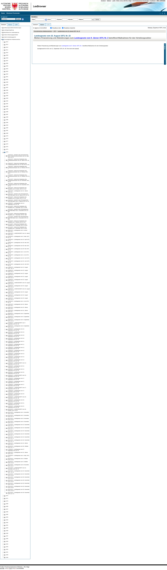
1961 (7, 525)
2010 (7, 52)
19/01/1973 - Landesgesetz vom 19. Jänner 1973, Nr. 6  (18, 444)
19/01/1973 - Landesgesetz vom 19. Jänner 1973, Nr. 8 (18, 453)
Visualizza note (56, 28)
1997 (7, 87)
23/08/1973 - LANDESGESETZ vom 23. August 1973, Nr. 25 (19, 283)
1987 (7, 114)
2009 (7, 55)
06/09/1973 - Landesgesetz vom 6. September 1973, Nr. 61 (18, 317)
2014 (7, 41)
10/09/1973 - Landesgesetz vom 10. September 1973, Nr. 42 (16, 339)
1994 (7, 95)
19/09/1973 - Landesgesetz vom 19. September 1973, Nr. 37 (16, 394)
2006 (7, 63)
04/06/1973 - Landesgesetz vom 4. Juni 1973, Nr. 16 (18, 255)
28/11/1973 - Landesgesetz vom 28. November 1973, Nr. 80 (19, 477)
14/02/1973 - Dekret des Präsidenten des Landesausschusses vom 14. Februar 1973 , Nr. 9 (18, 172)
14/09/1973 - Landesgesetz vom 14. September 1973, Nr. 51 (16, 366)
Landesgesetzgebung (9, 30)
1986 (7, 117)
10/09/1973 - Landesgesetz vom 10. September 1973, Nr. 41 (16, 336)
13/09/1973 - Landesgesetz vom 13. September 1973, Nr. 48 (16, 357)
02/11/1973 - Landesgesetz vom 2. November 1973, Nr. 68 (18, 413)
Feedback (152, 0)
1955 (7, 541)
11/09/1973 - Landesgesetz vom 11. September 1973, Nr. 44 (16, 345)
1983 (7, 125)
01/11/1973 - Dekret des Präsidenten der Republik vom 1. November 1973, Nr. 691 (17, 228)
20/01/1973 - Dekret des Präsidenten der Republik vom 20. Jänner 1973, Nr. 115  (17, 188)
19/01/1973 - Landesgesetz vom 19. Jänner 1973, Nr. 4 (18, 305)
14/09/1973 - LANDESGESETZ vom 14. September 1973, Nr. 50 (17, 363)
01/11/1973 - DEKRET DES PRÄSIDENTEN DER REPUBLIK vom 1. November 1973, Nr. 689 (18, 218)
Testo (33, 19)
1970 (7, 501)
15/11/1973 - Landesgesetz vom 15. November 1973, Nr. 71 (19, 428)
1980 (7, 133)
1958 (7, 533)
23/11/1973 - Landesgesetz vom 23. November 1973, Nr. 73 (19, 434)
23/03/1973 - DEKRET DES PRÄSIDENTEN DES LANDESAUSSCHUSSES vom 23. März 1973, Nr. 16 (18, 156)
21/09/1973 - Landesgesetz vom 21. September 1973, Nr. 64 (16, 403)
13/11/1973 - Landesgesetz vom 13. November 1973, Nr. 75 (19, 425)
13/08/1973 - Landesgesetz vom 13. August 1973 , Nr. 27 (18, 268)
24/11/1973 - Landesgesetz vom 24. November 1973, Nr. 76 (19, 437)
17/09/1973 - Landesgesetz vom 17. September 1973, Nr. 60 (16, 391)
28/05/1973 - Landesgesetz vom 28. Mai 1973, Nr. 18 (18, 246)
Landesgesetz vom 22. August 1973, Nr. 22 (69, 31)
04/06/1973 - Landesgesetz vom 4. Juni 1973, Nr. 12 (18, 302)
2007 (7, 60)
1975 (7, 146)
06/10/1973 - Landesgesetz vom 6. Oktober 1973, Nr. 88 (18, 459)
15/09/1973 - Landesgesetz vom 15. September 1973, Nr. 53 (16, 373)
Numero (59, 19)
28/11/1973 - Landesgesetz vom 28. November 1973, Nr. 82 (19, 481)
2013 (7, 44)
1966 (7, 511)
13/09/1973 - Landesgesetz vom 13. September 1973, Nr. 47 (16, 354)
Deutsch (103, 0)
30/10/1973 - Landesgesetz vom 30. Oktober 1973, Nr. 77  (18, 447)
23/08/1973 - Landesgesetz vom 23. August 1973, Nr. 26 (18, 286)
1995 (7, 92)
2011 (7, 49)
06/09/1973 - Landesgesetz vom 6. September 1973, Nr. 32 (18, 314)
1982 (7, 127)
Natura (81, 19)
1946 (7, 557)
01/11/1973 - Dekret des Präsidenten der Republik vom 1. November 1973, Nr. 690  (18, 224)
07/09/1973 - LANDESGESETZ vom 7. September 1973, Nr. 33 (17, 323)
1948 (7, 554)
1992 (7, 101)
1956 (7, 538)
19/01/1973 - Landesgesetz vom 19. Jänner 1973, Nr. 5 (18, 308)
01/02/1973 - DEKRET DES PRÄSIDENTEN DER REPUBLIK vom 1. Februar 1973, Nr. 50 (18, 201)
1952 (7, 549)
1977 (7, 141)
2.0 (11, 568)
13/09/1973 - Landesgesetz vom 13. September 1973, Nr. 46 (16, 351)
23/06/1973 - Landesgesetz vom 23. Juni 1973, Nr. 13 (19, 258)
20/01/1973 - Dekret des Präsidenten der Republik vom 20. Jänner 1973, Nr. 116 (17, 197)
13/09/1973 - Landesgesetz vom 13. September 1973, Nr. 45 (16, 348)
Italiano (109, 0)
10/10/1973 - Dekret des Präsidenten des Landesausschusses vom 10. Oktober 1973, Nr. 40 (19, 176)
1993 (7, 98)
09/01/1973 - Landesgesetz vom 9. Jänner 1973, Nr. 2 (17, 231)
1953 (7, 546)
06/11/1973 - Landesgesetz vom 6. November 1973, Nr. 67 (18, 422)
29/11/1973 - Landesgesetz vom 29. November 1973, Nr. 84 (19, 484)
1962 (7, 522)
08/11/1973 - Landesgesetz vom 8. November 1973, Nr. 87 (18, 465)
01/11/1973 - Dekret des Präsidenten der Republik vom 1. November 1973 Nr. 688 (17, 214)
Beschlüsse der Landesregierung (11, 32)
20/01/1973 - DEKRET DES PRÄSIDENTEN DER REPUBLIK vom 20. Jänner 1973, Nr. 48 (18, 194)
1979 (7, 135)
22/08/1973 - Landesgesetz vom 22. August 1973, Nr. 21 (18, 271)
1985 (7, 119)
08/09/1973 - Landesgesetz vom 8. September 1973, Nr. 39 (18, 326)
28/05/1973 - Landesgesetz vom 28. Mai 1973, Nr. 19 (18, 249)
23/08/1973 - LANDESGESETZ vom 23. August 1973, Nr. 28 (19, 289)
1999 (7, 82)
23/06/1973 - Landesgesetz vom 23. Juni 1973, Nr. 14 (19, 261)
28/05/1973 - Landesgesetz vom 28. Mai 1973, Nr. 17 (18, 243)
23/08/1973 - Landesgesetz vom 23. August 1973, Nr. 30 (18, 295)
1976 (7, 143)
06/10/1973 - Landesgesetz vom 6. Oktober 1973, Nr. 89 (18, 462)
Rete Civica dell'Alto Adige (124, 0)
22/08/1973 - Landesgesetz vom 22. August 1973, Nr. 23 (18, 277)
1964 (7, 517)
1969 (7, 503)
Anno (49, 19)
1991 (7, 103)
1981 (7, 130)
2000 (7, 79)
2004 (7, 68)
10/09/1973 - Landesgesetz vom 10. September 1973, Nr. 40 (16, 332)
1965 (7, 514)
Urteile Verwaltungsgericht (10, 37)
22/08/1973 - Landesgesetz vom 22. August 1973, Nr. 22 (18, 274)
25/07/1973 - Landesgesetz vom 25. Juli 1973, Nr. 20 (18, 265)
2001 (7, 76)
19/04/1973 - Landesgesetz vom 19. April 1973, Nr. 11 (19, 240)
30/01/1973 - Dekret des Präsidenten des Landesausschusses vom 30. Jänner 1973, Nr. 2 (18, 160)
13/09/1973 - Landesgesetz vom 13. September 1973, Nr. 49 (16, 360)
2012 (7, 47)
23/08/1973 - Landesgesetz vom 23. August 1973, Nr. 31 (18, 299)
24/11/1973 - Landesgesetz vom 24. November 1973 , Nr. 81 (19, 471)
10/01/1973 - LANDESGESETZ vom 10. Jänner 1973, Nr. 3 (19, 234)
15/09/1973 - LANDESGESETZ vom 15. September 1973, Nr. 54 (17, 376)
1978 (7, 138)
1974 (7, 149)
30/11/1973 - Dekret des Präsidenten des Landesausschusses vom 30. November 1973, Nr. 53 (18, 184)
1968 (7, 506)
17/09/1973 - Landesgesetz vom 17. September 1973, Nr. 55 (16, 379)
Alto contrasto (161, 0)
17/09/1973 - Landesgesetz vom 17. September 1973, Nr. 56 (16, 382)
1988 (7, 111)
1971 (7, 498)
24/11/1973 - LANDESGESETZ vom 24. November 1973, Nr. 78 (17, 468)
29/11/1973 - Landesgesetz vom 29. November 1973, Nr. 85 (19, 487)
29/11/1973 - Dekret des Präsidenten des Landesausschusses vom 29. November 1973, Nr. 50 (18, 180)
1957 (7, 535)
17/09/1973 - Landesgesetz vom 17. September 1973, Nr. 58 (16, 385)
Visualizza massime (69, 28)
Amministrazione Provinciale (140, 0)
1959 (7, 530)
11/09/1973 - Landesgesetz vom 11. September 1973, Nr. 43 (16, 342)
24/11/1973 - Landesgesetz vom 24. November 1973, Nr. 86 (19, 474)
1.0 (3, 568)
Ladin (113, 0)
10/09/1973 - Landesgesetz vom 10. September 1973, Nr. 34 (16, 329)
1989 (7, 108)
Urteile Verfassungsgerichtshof (11, 34)
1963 (7, 519)
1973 (54, 31)
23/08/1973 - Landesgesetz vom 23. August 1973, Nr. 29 (18, 292)
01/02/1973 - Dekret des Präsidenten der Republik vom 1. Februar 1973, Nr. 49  (17, 221)
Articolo (70, 19)
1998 (7, 84)
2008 (7, 58)
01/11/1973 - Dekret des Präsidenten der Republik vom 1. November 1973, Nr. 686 (17, 207)
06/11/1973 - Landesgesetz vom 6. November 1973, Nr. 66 (18, 419)
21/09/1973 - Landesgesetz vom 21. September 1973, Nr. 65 (16, 407)
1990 (7, 106)
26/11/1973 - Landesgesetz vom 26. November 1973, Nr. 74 (19, 440)
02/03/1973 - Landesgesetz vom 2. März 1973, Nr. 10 (18, 237)
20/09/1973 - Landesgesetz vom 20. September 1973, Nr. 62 (16, 400)
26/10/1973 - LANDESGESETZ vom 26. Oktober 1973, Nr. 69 (17, 410)
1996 (7, 90)
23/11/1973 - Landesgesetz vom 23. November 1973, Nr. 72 (19, 431)
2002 (7, 74)
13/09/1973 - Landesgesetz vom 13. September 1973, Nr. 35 (16, 204)
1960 (7, 527)
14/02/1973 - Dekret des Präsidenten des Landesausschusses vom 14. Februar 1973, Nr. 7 (19, 167)
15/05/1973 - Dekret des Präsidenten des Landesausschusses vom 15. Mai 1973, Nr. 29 (18, 164)
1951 (7, 552)
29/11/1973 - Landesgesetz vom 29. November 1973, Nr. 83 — (19, 490)
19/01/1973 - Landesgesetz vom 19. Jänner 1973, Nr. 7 (18, 311)
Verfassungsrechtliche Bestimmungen (12, 27)
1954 (7, 544)
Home (3, 13)
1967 (7, 509)
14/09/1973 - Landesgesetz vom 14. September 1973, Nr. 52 (16, 369)
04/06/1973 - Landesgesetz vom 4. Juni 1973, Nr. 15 (18, 252)
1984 (7, 122)
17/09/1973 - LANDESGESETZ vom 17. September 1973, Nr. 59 (17, 388)
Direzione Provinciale (13, 13)
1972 (7, 495)
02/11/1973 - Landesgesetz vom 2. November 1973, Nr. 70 (18, 416)
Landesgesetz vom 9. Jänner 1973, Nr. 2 (91, 38)
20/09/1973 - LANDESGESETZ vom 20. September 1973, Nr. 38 (17, 397)
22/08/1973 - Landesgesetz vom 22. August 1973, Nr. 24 (18, 280)
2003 (7, 71)
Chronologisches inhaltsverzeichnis (43, 31)
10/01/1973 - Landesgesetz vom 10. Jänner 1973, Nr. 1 (18, 191)
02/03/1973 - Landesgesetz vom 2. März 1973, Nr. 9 (18, 456)
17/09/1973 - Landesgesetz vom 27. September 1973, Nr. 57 (16, 450)
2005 (7, 66)
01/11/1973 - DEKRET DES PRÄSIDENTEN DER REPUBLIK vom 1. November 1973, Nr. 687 (18, 210)
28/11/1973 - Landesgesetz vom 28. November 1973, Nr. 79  (19, 493)
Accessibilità (20, 568)
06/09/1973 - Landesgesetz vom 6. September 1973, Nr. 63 (18, 320)
